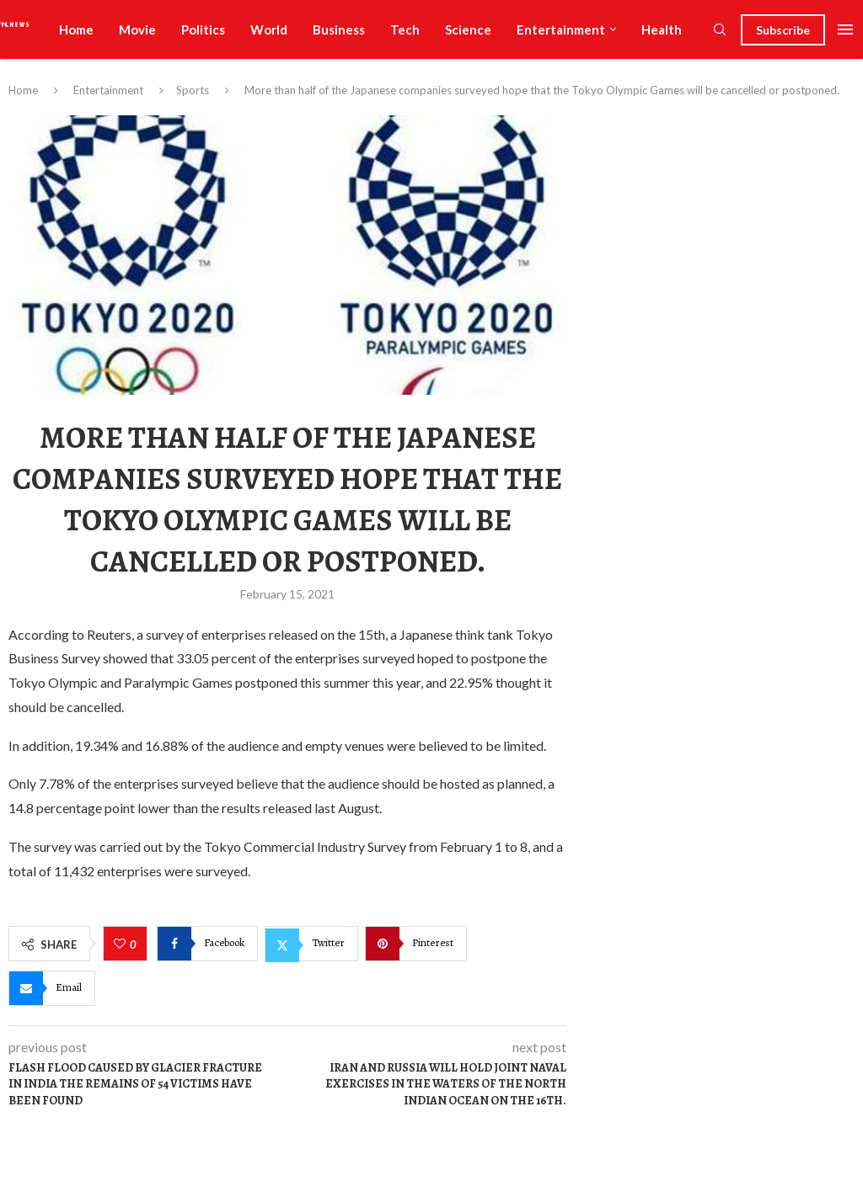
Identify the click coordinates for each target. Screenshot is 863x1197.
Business (339, 29)
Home (76, 29)
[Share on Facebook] (207, 943)
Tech (405, 29)
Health (661, 29)
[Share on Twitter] (311, 943)
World (268, 29)
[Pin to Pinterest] (416, 943)
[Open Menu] (845, 29)
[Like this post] (122, 944)
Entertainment (561, 29)
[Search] (719, 31)
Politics (203, 29)
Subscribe (783, 30)
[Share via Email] (51, 988)
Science (468, 29)
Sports (192, 90)
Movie (137, 29)
